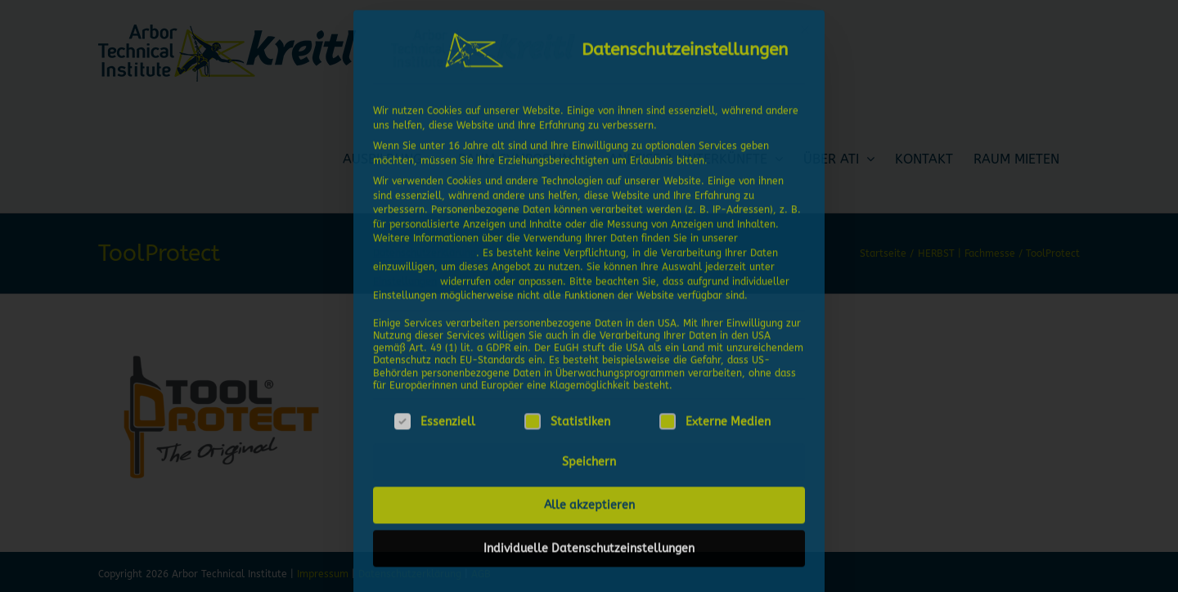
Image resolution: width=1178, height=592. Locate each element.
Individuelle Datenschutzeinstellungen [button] (589, 544)
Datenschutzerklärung (424, 247)
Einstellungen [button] (405, 276)
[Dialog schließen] (805, 25)
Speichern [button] (589, 457)
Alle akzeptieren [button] (589, 501)
